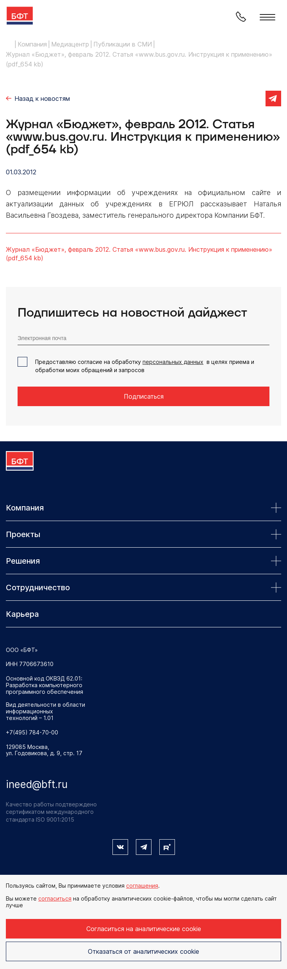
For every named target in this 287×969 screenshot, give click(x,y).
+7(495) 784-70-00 (32, 732)
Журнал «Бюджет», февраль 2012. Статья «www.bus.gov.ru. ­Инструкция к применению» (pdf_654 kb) (139, 253)
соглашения (142, 885)
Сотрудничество (143, 587)
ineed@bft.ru (37, 784)
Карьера (22, 614)
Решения (143, 561)
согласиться (54, 898)
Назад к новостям (42, 98)
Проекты (143, 534)
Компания (143, 508)
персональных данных (173, 361)
